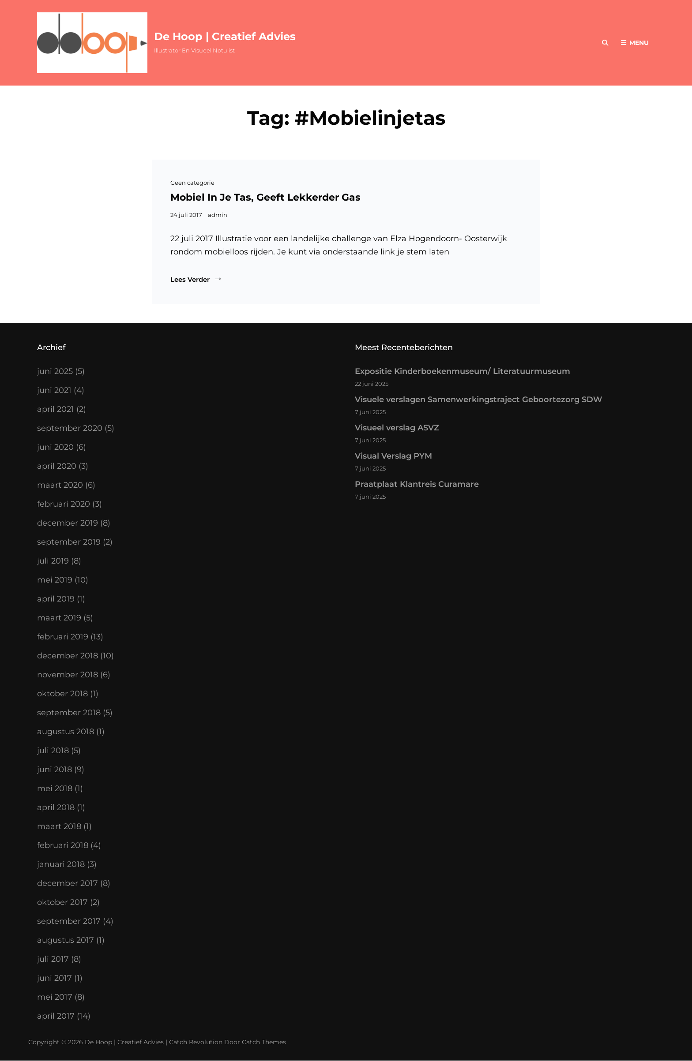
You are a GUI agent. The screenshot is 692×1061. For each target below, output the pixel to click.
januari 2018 (61, 864)
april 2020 (56, 466)
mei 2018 (54, 788)
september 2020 (69, 428)
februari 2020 (63, 504)
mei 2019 (54, 580)
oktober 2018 (62, 694)
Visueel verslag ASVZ (397, 428)
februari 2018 (62, 845)
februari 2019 (62, 637)
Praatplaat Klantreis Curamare (417, 484)
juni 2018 (54, 769)
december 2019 (67, 523)
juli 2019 (53, 561)
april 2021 (55, 409)
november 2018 (67, 675)
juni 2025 (55, 371)
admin (217, 214)
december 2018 (67, 656)
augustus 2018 (65, 731)
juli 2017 (53, 959)
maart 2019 (59, 618)
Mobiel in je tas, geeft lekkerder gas (265, 197)
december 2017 (67, 883)
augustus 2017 (65, 940)
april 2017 (56, 1016)
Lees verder (196, 279)
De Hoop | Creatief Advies (225, 36)
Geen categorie (192, 182)
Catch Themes (264, 1042)
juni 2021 (54, 390)
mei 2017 (54, 997)
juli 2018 (53, 750)
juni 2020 (55, 447)
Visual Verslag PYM (393, 456)
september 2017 (69, 921)
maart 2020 (60, 485)
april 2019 (56, 599)
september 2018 (69, 712)
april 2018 (56, 807)
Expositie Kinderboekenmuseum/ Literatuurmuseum (462, 371)
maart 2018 (59, 826)
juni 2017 (54, 978)
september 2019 (69, 542)
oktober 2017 (62, 902)
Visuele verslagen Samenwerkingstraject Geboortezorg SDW (478, 399)
